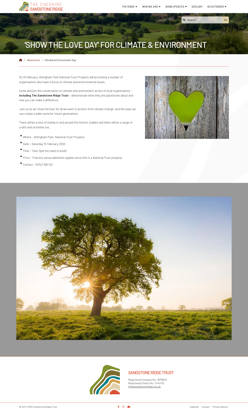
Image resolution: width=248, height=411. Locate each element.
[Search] (203, 20)
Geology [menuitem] (197, 6)
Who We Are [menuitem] (150, 6)
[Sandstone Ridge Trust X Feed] (123, 406)
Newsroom (33, 60)
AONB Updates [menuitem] (174, 6)
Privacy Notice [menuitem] (220, 406)
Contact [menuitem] (206, 406)
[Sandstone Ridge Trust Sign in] (128, 406)
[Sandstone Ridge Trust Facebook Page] (118, 406)
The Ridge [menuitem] (128, 6)
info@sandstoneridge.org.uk (144, 386)
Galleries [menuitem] (194, 406)
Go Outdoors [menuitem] (215, 6)
